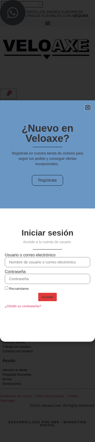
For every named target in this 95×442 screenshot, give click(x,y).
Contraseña (15, 272)
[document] (47, 221)
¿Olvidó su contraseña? (23, 306)
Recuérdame (17, 288)
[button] (88, 107)
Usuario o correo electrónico (30, 255)
